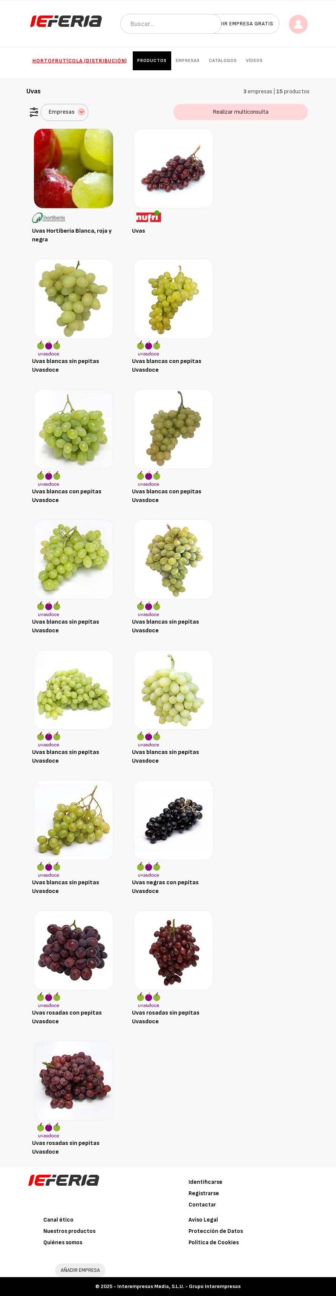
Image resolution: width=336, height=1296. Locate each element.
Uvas (138, 231)
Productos (152, 60)
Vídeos (254, 60)
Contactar (202, 1204)
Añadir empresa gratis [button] (241, 23)
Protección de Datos (216, 1231)
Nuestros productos (69, 1231)
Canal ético (58, 1219)
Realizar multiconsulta (240, 112)
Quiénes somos (62, 1242)
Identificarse (205, 1182)
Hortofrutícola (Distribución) (79, 60)
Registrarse (204, 1193)
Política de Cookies (214, 1242)
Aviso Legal (203, 1219)
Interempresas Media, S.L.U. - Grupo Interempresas (179, 1286)
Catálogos (223, 60)
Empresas (188, 60)
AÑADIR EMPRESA (80, 1270)
